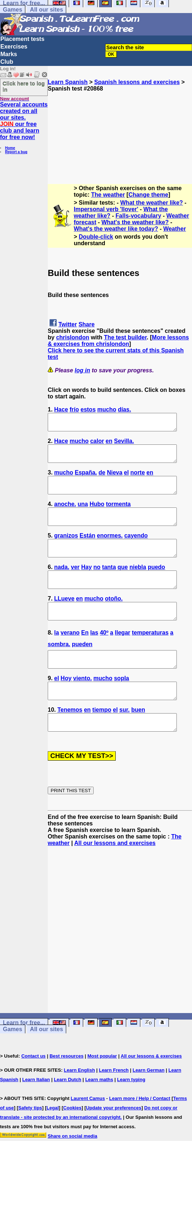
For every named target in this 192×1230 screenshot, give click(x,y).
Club (6, 62)
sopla (121, 704)
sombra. (59, 667)
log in (82, 370)
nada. (61, 583)
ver (75, 583)
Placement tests (22, 39)
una (83, 514)
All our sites (46, 10)
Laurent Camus (88, 1131)
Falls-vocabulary (138, 216)
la (56, 655)
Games (12, 10)
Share (86, 324)
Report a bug (16, 152)
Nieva (115, 479)
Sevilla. (124, 444)
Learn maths (99, 1112)
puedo (156, 583)
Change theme (148, 195)
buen (138, 739)
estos (88, 409)
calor (97, 444)
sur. (124, 739)
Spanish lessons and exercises (137, 82)
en (109, 444)
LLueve (64, 618)
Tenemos (69, 739)
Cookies (72, 1140)
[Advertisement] (120, 128)
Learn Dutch (67, 1112)
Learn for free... (24, 1055)
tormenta (118, 514)
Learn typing (131, 1112)
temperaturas (150, 655)
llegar (123, 655)
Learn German (149, 1102)
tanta (109, 583)
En (85, 655)
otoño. (114, 618)
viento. (82, 704)
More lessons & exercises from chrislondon (118, 340)
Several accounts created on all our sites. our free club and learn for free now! (24, 120)
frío (74, 409)
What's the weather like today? (116, 229)
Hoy (66, 704)
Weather (174, 229)
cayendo (136, 548)
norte (138, 479)
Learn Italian (36, 1112)
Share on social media (72, 1168)
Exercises (13, 46)
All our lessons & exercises (151, 1088)
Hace (61, 409)
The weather (108, 195)
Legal (53, 1140)
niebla (137, 583)
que (123, 583)
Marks (8, 54)
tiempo (101, 739)
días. (124, 409)
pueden (82, 667)
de (102, 479)
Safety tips (30, 1140)
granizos (66, 548)
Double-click (96, 237)
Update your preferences (113, 1140)
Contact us (33, 1088)
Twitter (67, 324)
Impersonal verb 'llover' (106, 209)
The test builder (125, 337)
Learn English (79, 1102)
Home (10, 148)
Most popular (102, 1088)
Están (87, 548)
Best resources (67, 1088)
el (126, 479)
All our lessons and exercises (114, 876)
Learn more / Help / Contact (139, 1131)
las (94, 655)
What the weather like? (151, 203)
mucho (106, 409)
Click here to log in (24, 86)
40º (104, 655)
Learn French (113, 1102)
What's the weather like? (134, 222)
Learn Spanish (68, 82)
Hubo (97, 514)
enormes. (110, 548)
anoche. (65, 514)
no (97, 583)
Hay (86, 583)
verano (70, 655)
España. (86, 479)
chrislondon (72, 337)
